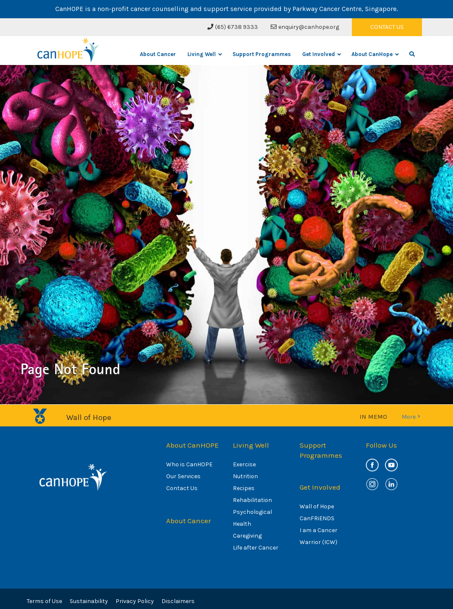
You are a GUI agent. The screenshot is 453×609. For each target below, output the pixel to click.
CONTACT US (387, 27)
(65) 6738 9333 (232, 27)
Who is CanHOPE (189, 464)
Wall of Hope (317, 506)
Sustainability (89, 601)
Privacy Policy (135, 601)
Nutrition (245, 476)
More (411, 416)
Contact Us (182, 488)
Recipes (244, 488)
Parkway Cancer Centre (327, 9)
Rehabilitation (252, 500)
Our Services (183, 476)
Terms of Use (44, 601)
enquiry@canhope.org (305, 27)
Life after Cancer (255, 547)
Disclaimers (178, 601)
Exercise (244, 464)
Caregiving (247, 535)
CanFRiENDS (317, 518)
